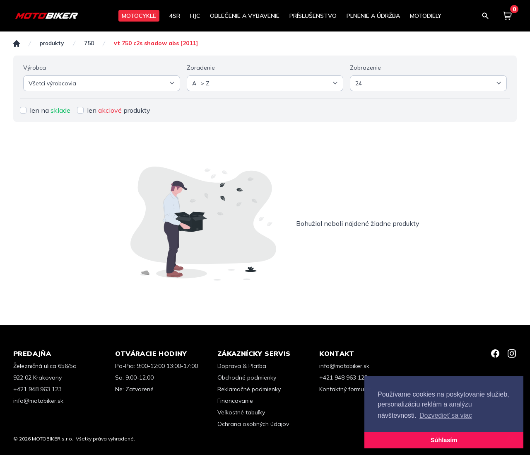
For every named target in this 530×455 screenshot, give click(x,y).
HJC (195, 15)
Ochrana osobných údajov (253, 424)
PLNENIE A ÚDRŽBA (373, 15)
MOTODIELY (425, 15)
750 (89, 43)
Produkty (52, 43)
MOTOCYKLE (139, 15)
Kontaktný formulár (345, 389)
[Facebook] (495, 353)
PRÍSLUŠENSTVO (313, 15)
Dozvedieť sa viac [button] (445, 415)
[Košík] (508, 16)
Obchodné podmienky (246, 377)
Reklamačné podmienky (249, 389)
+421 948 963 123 (37, 389)
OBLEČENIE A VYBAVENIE (244, 15)
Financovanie (235, 400)
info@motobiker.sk (38, 400)
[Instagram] (512, 353)
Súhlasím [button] (444, 440)
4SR (174, 15)
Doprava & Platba (241, 366)
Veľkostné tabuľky (241, 412)
